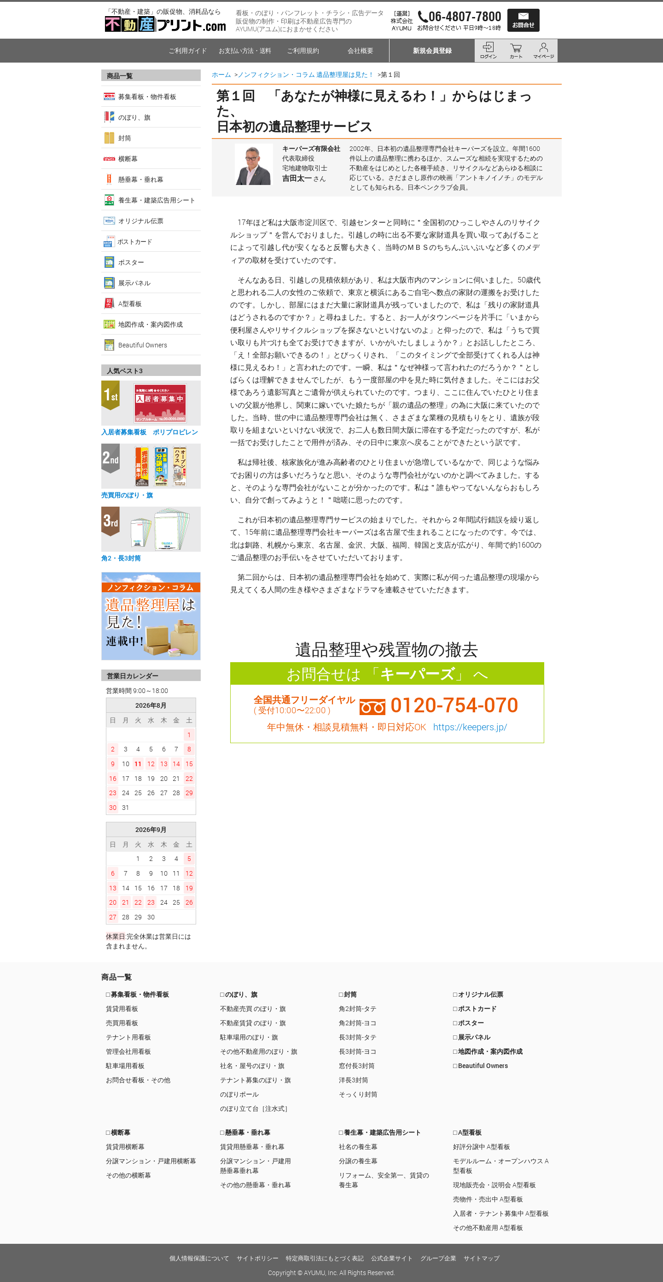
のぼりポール (239, 1094)
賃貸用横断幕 (125, 1146)
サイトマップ (482, 1258)
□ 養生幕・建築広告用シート (380, 1132)
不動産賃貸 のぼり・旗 (253, 1022)
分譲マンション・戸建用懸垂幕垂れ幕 (255, 1165)
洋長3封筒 (353, 1079)
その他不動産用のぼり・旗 (258, 1051)
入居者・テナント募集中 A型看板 (501, 1213)
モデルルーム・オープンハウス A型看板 (501, 1165)
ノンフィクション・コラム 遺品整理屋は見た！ (306, 74)
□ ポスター (468, 1022)
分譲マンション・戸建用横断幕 (151, 1160)
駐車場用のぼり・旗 (249, 1037)
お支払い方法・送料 (245, 50)
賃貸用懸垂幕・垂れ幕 (252, 1146)
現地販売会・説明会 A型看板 (494, 1184)
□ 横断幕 (118, 1132)
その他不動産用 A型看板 (488, 1227)
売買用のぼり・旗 (127, 495)
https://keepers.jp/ (470, 727)
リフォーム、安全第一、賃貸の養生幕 (384, 1180)
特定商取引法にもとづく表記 (325, 1258)
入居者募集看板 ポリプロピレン (149, 431)
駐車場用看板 (125, 1065)
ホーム (221, 74)
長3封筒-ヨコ (358, 1051)
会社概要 (360, 50)
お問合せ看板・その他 (138, 1079)
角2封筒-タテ (358, 1008)
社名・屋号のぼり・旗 (252, 1065)
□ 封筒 (348, 994)
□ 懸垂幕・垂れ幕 (245, 1132)
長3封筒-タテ (358, 1037)
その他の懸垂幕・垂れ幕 (255, 1184)
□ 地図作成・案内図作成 (488, 1051)
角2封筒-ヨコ (358, 1022)
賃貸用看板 (122, 1008)
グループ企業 (438, 1258)
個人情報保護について (199, 1258)
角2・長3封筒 (121, 558)
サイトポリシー (258, 1258)
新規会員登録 (432, 50)
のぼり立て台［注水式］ (255, 1108)
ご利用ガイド (188, 50)
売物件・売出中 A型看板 (488, 1199)
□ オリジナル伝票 (478, 994)
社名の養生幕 (358, 1146)
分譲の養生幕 (358, 1160)
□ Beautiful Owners (480, 1065)
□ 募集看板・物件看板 (137, 994)
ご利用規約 (303, 50)
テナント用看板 (128, 1037)
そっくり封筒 (358, 1094)
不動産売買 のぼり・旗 (253, 1008)
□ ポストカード (475, 1008)
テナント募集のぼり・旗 (255, 1079)
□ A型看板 (467, 1132)
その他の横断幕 (128, 1175)
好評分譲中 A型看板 (481, 1146)
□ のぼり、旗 (238, 994)
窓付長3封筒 (357, 1065)
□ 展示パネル (471, 1037)
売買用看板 (122, 1022)
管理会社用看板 (128, 1051)
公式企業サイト (392, 1258)
